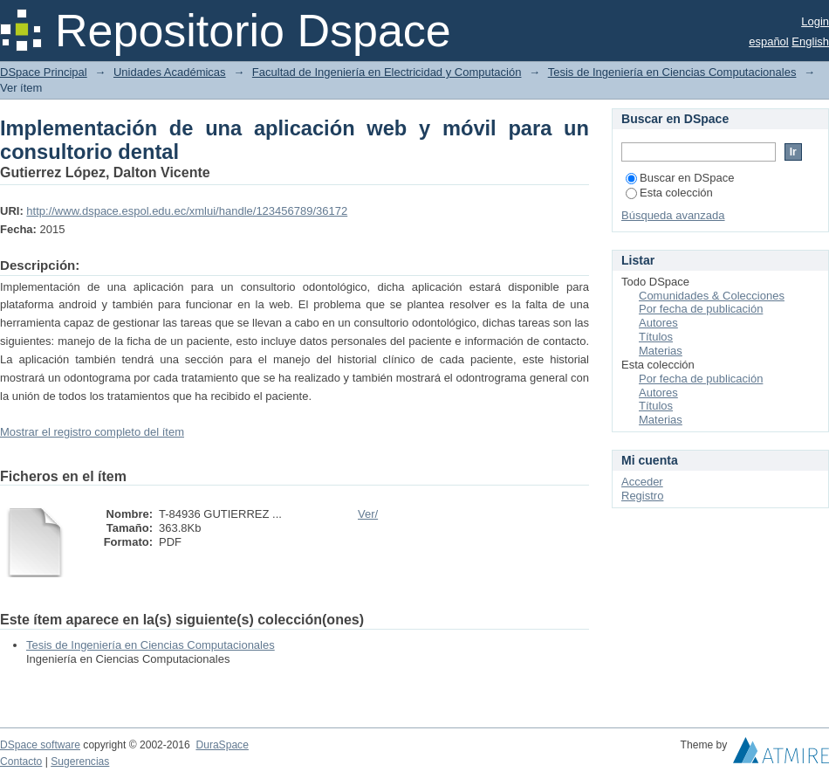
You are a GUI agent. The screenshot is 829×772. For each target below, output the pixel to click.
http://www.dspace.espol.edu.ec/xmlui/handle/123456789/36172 (186, 210)
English (810, 41)
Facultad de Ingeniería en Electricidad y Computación (387, 72)
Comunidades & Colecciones (711, 295)
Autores (658, 322)
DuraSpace (221, 745)
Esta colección (669, 192)
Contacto (21, 761)
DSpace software (40, 745)
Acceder (642, 481)
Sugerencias (80, 761)
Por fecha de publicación (701, 308)
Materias (660, 350)
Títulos (656, 336)
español (769, 41)
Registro (642, 495)
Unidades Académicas (169, 72)
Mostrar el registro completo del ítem (92, 431)
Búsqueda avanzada (673, 215)
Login (815, 21)
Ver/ (368, 513)
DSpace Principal (43, 72)
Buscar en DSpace (680, 177)
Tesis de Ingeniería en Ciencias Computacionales (672, 72)
